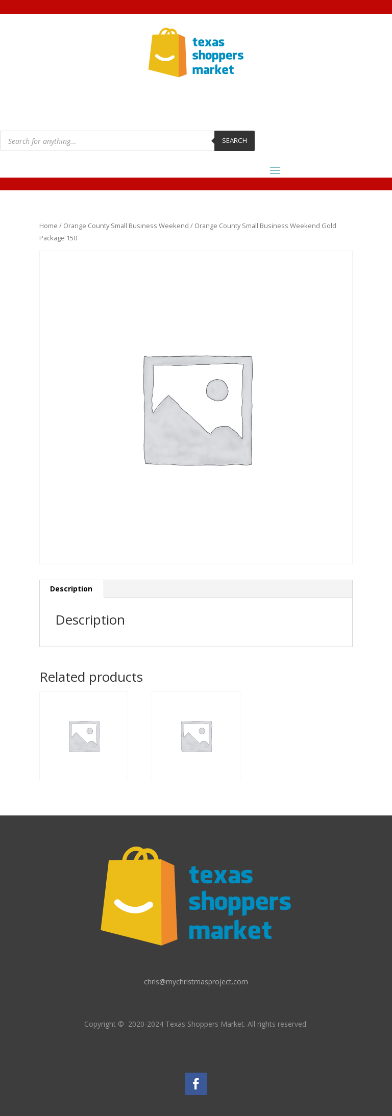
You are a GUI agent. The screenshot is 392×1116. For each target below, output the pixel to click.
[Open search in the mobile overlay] (127, 141)
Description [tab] (71, 588)
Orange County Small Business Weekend (126, 225)
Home (48, 225)
